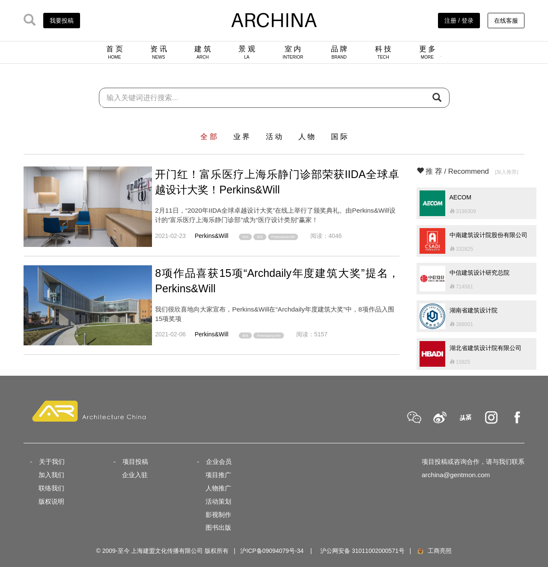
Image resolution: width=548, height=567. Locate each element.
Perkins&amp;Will (283, 236)
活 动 (274, 137)
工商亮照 (434, 550)
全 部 (208, 137)
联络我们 (51, 488)
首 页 (114, 52)
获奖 (260, 236)
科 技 (383, 52)
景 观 (246, 52)
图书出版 (218, 527)
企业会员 (219, 461)
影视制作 (218, 514)
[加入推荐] (506, 172)
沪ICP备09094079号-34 (272, 550)
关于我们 (52, 461)
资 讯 (158, 52)
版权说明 (51, 501)
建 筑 (202, 52)
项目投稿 (135, 461)
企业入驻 (135, 474)
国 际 (339, 137)
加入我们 (51, 474)
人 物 (306, 137)
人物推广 (218, 488)
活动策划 (218, 501)
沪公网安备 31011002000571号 (362, 550)
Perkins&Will (212, 235)
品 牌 (339, 52)
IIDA (245, 236)
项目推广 (218, 474)
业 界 (241, 137)
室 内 (293, 52)
